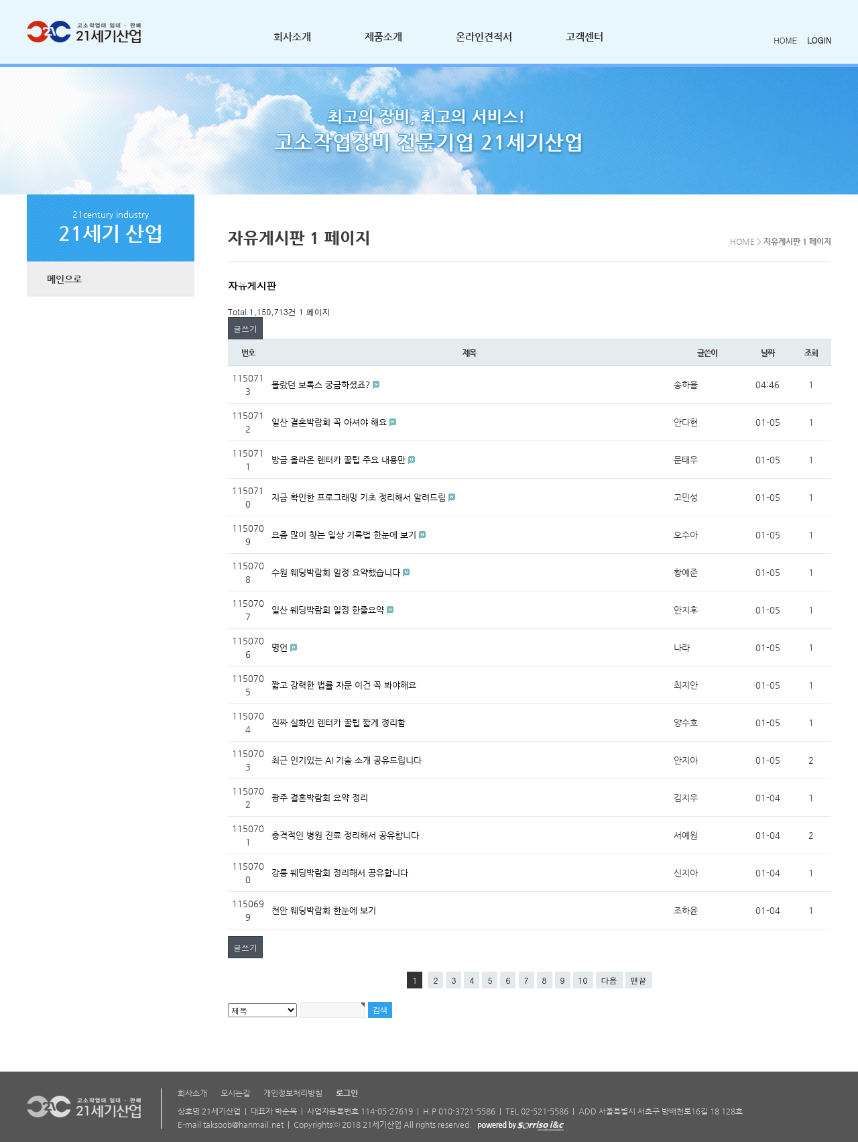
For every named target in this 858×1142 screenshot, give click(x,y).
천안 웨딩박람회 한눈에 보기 (323, 910)
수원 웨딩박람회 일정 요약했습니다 (337, 572)
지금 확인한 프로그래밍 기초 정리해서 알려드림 (359, 497)
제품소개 (383, 36)
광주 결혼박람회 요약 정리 (319, 798)
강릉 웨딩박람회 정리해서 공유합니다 (339, 873)
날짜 (767, 352)
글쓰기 (245, 328)
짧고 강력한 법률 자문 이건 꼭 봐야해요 (343, 685)
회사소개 (292, 36)
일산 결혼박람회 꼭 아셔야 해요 (330, 422)
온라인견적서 (484, 36)
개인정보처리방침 (292, 1093)
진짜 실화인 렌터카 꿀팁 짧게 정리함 (338, 723)
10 (583, 980)
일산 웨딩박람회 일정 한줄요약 (329, 610)
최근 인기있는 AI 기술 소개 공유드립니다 (346, 760)
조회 (811, 352)
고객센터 (584, 36)
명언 (280, 647)
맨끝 (639, 980)
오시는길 (235, 1093)
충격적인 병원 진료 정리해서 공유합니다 (345, 835)
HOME (785, 40)
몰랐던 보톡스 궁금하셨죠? (322, 385)
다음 (609, 980)
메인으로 (64, 279)
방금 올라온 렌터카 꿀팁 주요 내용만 (339, 460)
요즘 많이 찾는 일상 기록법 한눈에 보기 (345, 535)
